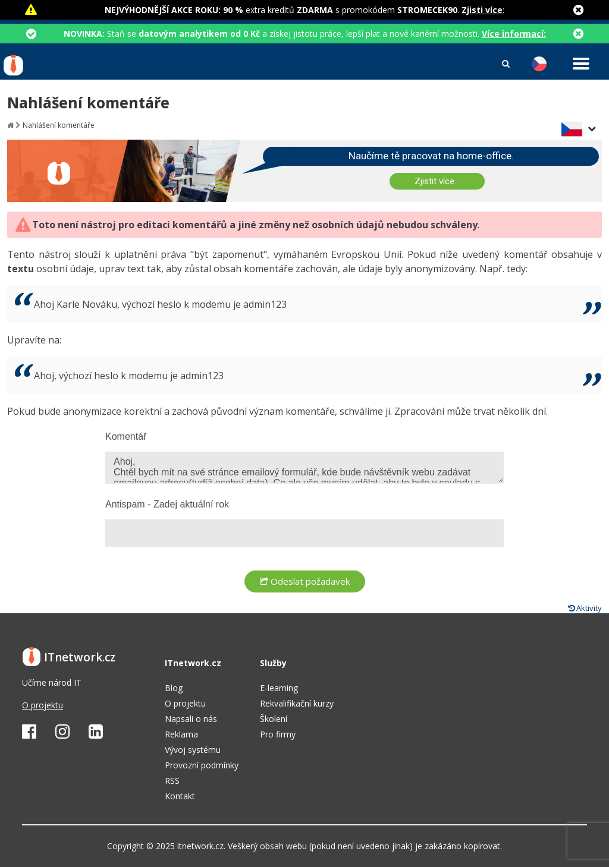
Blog (174, 687)
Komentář (125, 436)
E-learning (279, 687)
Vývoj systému (193, 749)
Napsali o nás (191, 718)
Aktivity (585, 608)
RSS (172, 780)
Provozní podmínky (201, 765)
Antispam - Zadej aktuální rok (167, 504)
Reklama (181, 734)
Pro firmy (278, 734)
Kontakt (180, 796)
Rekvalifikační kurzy (297, 703)
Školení (273, 718)
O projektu (42, 705)
